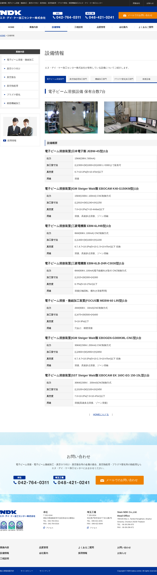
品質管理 (101, 27)
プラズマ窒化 (13, 94)
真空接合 (11, 77)
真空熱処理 (12, 85)
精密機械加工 (13, 103)
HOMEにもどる (101, 414)
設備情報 (56, 27)
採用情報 (11, 140)
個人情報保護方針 (7, 571)
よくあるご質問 (146, 27)
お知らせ (150, 3)
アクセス (49, 528)
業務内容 (33, 27)
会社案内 (123, 27)
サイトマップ (45, 571)
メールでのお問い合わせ (140, 15)
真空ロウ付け (13, 68)
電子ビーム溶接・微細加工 (20, 59)
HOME (11, 27)
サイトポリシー (27, 571)
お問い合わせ (124, 547)
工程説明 (78, 27)
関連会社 (136, 3)
